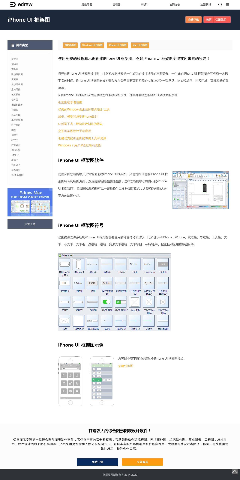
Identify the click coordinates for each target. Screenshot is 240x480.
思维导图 (87, 4)
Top (235, 471)
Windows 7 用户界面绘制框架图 (79, 145)
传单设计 (15, 170)
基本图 (14, 99)
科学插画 (15, 124)
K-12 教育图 (17, 175)
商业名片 (15, 165)
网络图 (14, 64)
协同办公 (175, 4)
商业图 (14, 69)
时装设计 (15, 145)
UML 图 (15, 155)
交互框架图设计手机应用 (74, 131)
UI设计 (145, 4)
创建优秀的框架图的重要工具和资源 (82, 138)
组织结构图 (17, 84)
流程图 (116, 4)
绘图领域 (205, 4)
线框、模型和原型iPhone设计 (78, 116)
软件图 (14, 139)
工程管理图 (17, 119)
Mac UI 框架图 (140, 45)
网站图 (14, 134)
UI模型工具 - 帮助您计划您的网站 (80, 124)
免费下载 (193, 19)
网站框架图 (70, 45)
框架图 (14, 160)
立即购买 (142, 462)
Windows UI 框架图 (92, 45)
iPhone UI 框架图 (118, 45)
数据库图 (15, 114)
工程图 (14, 79)
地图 (13, 129)
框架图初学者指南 (70, 102)
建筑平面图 (17, 74)
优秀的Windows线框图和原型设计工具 (84, 109)
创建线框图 (125, 366)
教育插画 (15, 94)
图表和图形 (17, 104)
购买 (217, 19)
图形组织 (15, 150)
